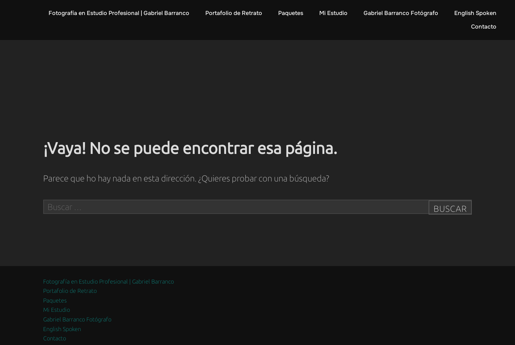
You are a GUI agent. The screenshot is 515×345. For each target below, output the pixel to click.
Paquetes (290, 13)
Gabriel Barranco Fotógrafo (401, 13)
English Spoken (475, 13)
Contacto (483, 26)
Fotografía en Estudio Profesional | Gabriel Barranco (119, 13)
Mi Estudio (333, 13)
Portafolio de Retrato (233, 13)
